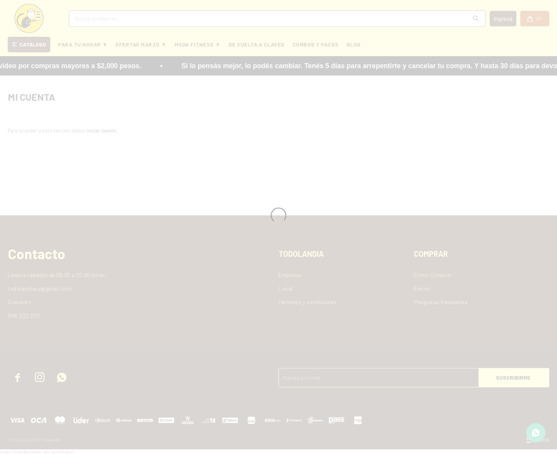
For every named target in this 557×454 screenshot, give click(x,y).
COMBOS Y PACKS (315, 44)
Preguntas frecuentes (440, 302)
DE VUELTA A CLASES (257, 44)
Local (285, 288)
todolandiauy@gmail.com (40, 288)
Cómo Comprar (433, 275)
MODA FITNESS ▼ (197, 44)
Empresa (289, 275)
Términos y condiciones (307, 302)
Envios (422, 288)
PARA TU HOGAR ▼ (83, 44)
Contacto (19, 302)
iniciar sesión (101, 130)
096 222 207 (24, 315)
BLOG (354, 44)
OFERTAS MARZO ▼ (140, 44)
